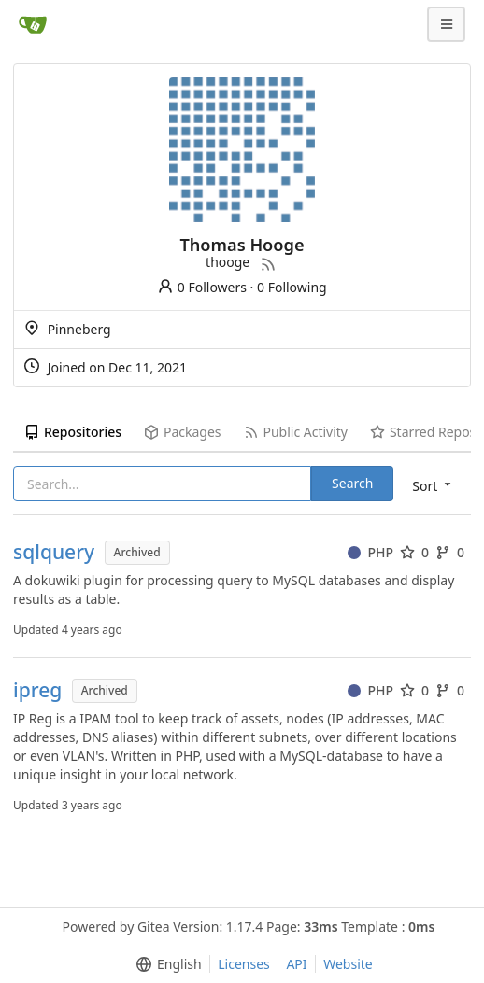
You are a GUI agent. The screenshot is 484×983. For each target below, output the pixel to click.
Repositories (72, 432)
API (296, 964)
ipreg (37, 690)
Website (348, 964)
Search (352, 483)
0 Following (292, 287)
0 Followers (202, 287)
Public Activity (296, 432)
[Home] (33, 24)
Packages (182, 432)
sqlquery (53, 552)
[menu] (433, 485)
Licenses (244, 964)
